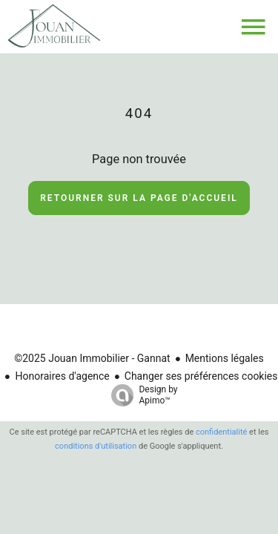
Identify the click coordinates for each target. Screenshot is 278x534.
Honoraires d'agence (62, 376)
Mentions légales (224, 358)
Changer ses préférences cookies (201, 376)
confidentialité (221, 432)
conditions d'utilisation (95, 446)
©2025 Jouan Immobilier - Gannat (92, 358)
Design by (140, 395)
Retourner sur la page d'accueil (139, 198)
